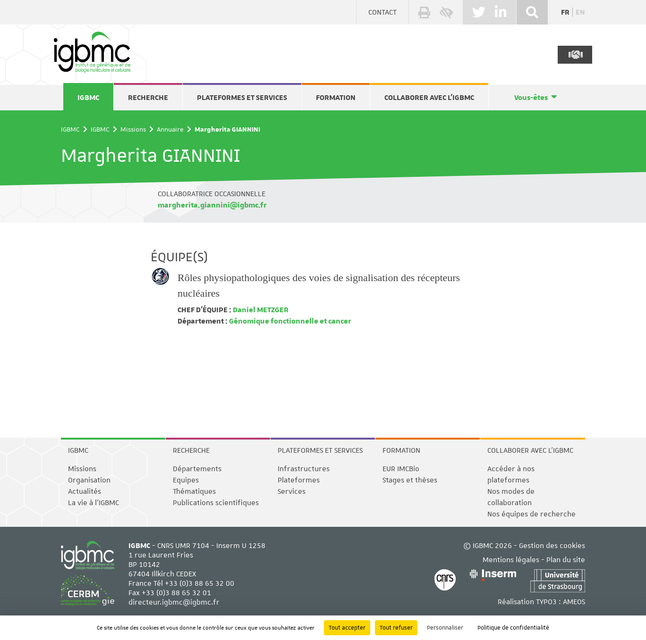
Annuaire (170, 129)
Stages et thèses (409, 480)
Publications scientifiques (216, 502)
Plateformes (299, 480)
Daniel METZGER (260, 310)
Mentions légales (511, 560)
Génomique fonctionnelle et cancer (289, 321)
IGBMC (88, 97)
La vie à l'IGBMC (93, 502)
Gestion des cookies (552, 545)
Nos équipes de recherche (531, 514)
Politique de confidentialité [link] (513, 628)
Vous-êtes (531, 97)
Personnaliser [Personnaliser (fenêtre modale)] (445, 628)
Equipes (186, 480)
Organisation (89, 480)
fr (565, 12)
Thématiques (194, 491)
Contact (382, 12)
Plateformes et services (242, 97)
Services (292, 491)
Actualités (84, 491)
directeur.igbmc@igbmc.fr (174, 602)
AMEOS (574, 602)
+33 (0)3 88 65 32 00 (199, 583)
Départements (197, 469)
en (580, 12)
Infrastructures (304, 469)
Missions (133, 129)
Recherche (148, 97)
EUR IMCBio (400, 469)
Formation (336, 97)
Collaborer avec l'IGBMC (429, 97)
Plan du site (565, 560)
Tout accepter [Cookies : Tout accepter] (347, 628)
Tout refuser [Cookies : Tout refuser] (396, 628)
